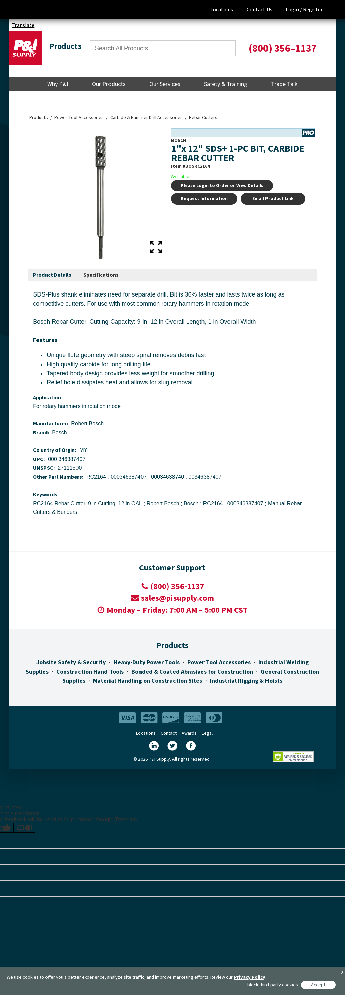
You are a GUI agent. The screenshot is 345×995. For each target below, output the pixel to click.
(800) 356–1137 (283, 48)
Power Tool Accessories (79, 117)
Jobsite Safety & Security (71, 662)
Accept (318, 984)
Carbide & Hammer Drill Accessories (146, 117)
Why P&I (57, 84)
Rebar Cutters (203, 117)
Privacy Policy (249, 977)
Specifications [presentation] (101, 275)
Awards (189, 733)
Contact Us (259, 9)
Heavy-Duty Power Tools (147, 662)
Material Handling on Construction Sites (147, 681)
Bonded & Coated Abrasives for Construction (192, 671)
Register (313, 9)
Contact (169, 733)
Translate (23, 25)
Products (38, 117)
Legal (207, 733)
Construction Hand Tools (90, 671)
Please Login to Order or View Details (222, 185)
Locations (221, 9)
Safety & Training (225, 84)
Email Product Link (273, 198)
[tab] (52, 275)
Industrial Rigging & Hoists (246, 681)
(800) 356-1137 (177, 586)
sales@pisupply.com (177, 598)
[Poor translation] (24, 828)
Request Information (204, 198)
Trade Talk (284, 84)
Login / (294, 9)
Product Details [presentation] (52, 275)
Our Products (109, 84)
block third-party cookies (272, 984)
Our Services (164, 84)
